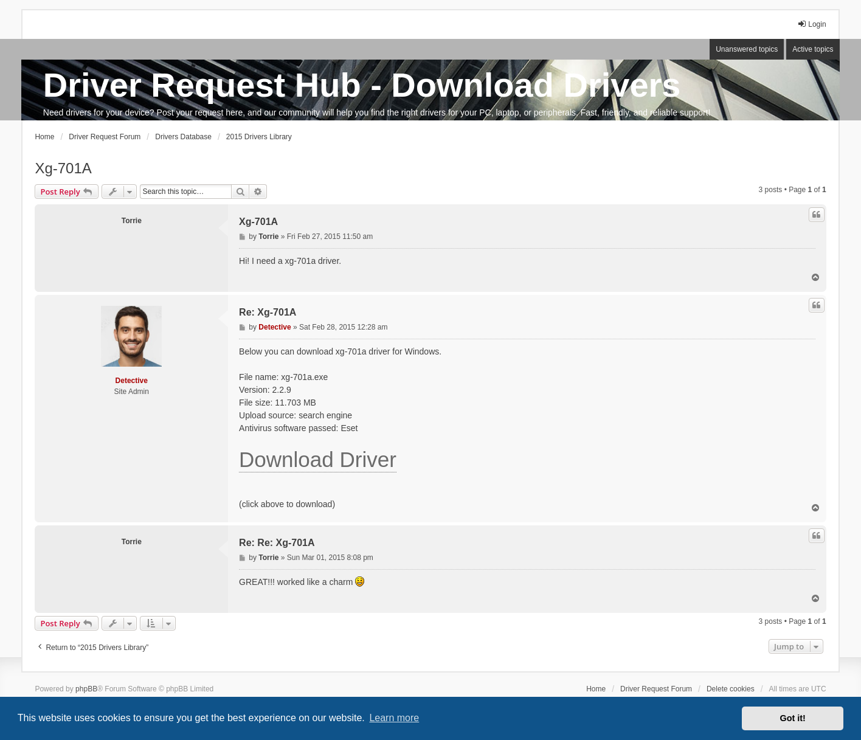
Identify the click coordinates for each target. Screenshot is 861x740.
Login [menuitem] (811, 24)
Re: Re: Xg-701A (276, 543)
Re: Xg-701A (267, 312)
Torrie (132, 220)
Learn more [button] (394, 718)
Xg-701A (63, 168)
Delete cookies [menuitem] (731, 689)
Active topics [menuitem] (812, 49)
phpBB (86, 689)
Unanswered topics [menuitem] (747, 49)
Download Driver (317, 459)
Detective (132, 380)
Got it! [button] (793, 718)
